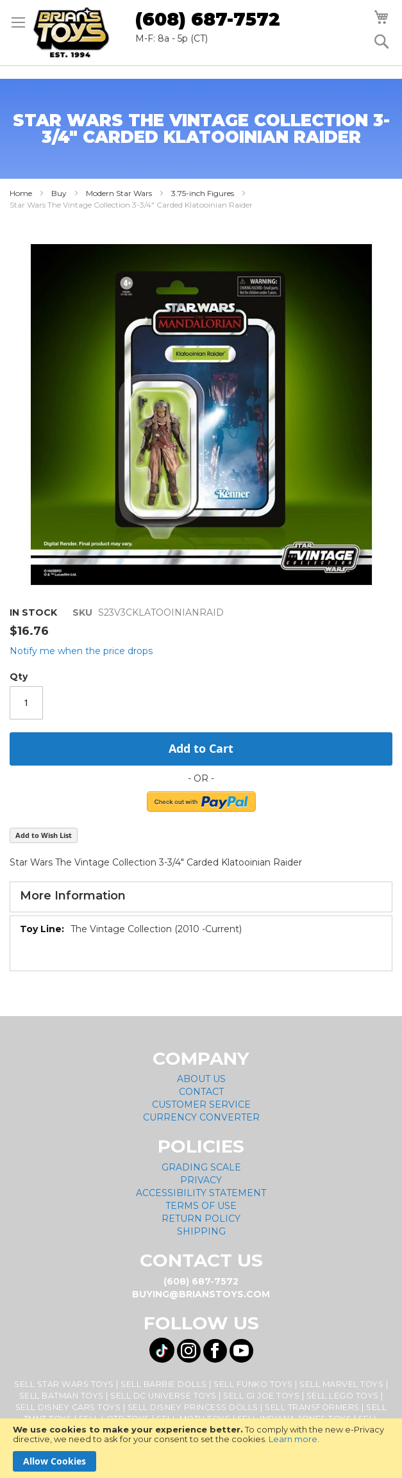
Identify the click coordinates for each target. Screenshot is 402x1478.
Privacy (201, 1180)
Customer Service (201, 1104)
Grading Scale (201, 1167)
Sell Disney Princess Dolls (193, 1407)
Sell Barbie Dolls (164, 1384)
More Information (73, 896)
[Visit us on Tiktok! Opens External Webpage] (161, 1350)
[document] (201, 1448)
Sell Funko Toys (253, 1384)
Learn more (293, 1439)
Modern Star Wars (119, 193)
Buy (59, 193)
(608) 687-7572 (207, 19)
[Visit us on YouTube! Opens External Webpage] (241, 1351)
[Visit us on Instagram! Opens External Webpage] (189, 1351)
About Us (201, 1079)
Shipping (201, 1231)
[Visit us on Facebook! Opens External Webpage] (215, 1351)
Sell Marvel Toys (341, 1384)
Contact (201, 1091)
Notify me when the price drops (81, 651)
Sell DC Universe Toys (163, 1395)
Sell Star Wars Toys (64, 1384)
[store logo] (71, 32)
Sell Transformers (312, 1407)
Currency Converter (201, 1117)
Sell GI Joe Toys (261, 1395)
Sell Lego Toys (342, 1395)
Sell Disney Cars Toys (68, 1407)
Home (21, 193)
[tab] (201, 897)
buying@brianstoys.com (201, 1294)
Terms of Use (201, 1205)
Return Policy (201, 1218)
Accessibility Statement (201, 1193)
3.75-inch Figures (202, 193)
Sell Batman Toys (61, 1395)
